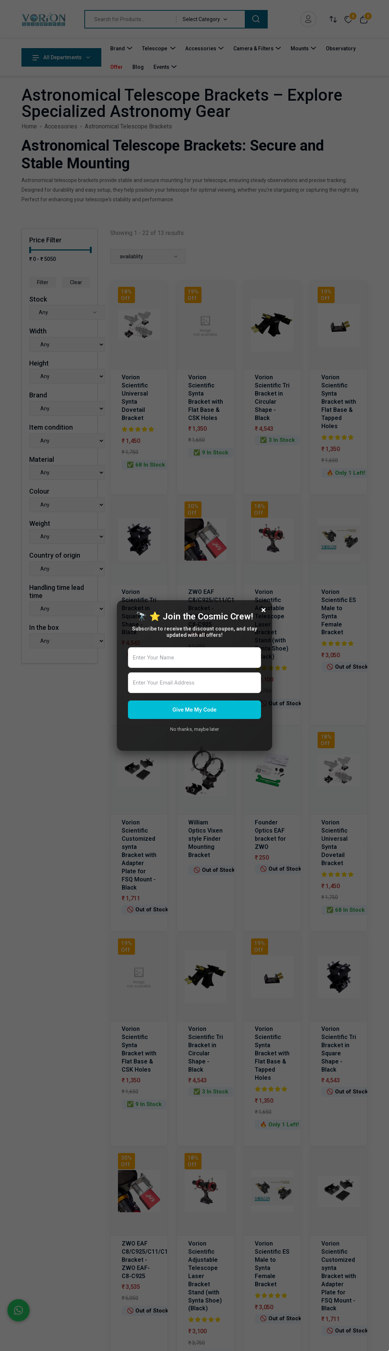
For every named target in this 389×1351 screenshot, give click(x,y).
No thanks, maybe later (194, 729)
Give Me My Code (194, 709)
